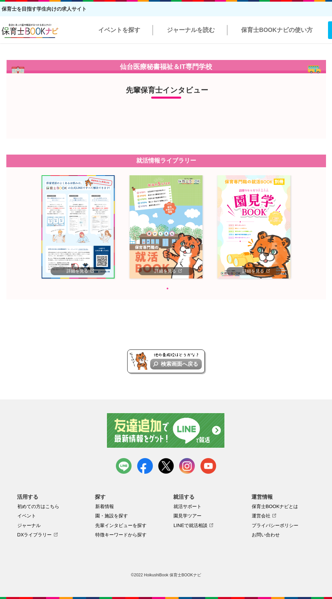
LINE (124, 466)
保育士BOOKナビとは (275, 506)
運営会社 (261, 515)
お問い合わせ (266, 534)
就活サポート (187, 506)
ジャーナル (29, 525)
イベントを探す (119, 30)
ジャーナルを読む (191, 30)
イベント (26, 515)
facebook (145, 466)
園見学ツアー (187, 515)
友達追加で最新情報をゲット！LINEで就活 (166, 430)
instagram (187, 466)
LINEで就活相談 (190, 525)
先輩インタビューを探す (121, 525)
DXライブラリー (34, 534)
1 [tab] (167, 288)
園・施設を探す (111, 515)
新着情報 (104, 506)
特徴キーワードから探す (121, 534)
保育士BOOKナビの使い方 (277, 30)
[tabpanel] (78, 227)
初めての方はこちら (38, 506)
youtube (208, 466)
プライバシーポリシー (275, 525)
